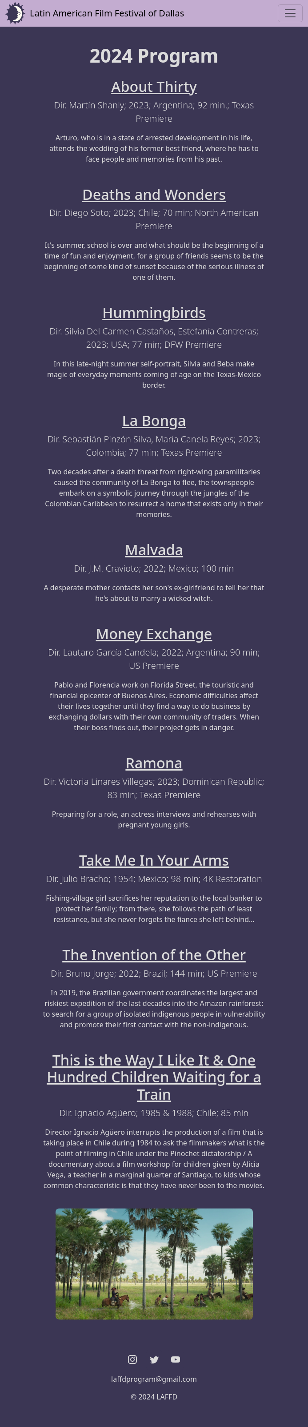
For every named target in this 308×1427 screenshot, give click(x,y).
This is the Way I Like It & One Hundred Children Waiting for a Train (154, 1077)
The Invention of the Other (154, 954)
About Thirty (154, 86)
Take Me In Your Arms (154, 860)
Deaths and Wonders (154, 194)
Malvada (154, 549)
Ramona (153, 762)
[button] (132, 1360)
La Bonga (154, 420)
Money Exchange (154, 633)
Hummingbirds (154, 312)
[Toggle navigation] (290, 13)
